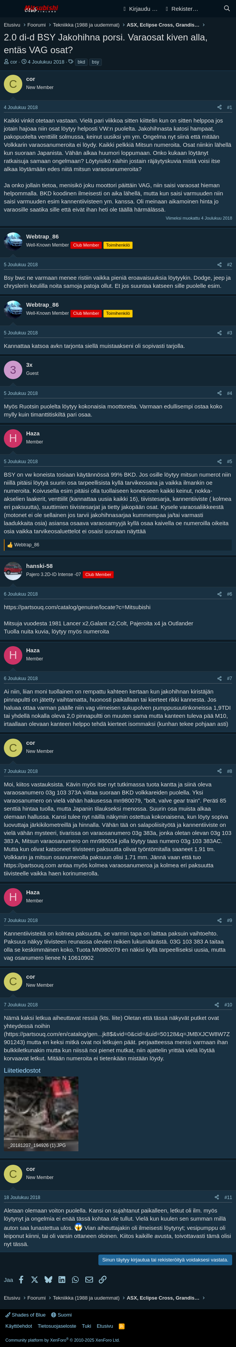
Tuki (86, 1326)
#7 (229, 678)
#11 (228, 1197)
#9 (229, 920)
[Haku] (226, 9)
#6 (229, 594)
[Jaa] (219, 107)
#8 (229, 771)
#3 (229, 333)
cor (13, 62)
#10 (228, 1005)
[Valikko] (11, 9)
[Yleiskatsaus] (211, 9)
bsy (95, 62)
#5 (229, 461)
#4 (229, 393)
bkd (81, 62)
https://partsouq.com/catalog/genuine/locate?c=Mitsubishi (77, 607)
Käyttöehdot (18, 1326)
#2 (229, 264)
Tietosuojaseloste (57, 1326)
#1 (229, 107)
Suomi (61, 1315)
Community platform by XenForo (62, 1340)
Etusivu (105, 1326)
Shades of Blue (25, 1315)
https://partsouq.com (30, 865)
